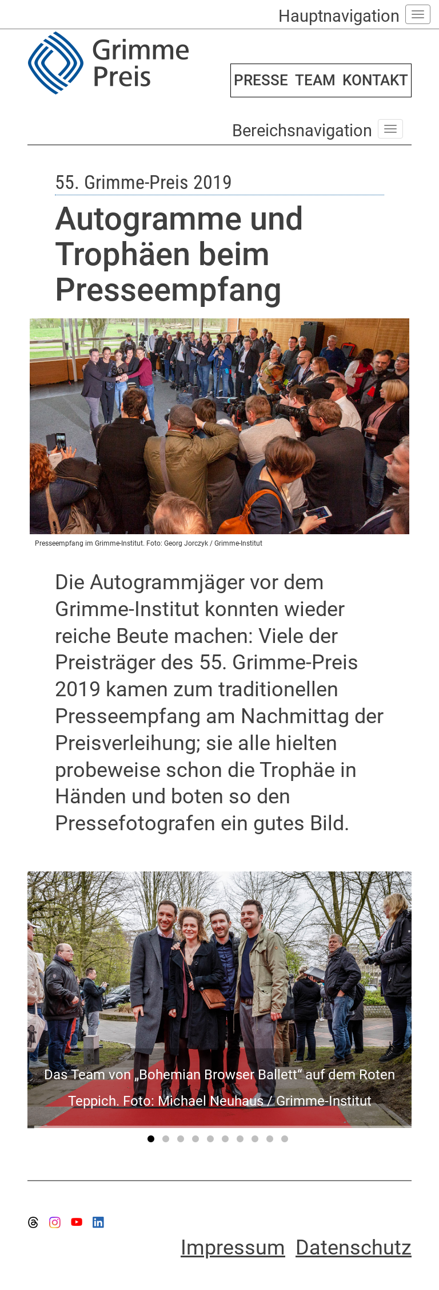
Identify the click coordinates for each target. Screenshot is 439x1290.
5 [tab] (212, 1141)
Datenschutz (354, 1248)
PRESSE (261, 80)
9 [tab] (271, 1141)
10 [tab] (286, 1141)
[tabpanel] (219, 999)
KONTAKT (375, 80)
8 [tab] (256, 1141)
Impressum (233, 1248)
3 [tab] (182, 1141)
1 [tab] (152, 1141)
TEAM (315, 80)
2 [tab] (167, 1141)
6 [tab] (227, 1141)
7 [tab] (242, 1141)
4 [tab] (197, 1141)
